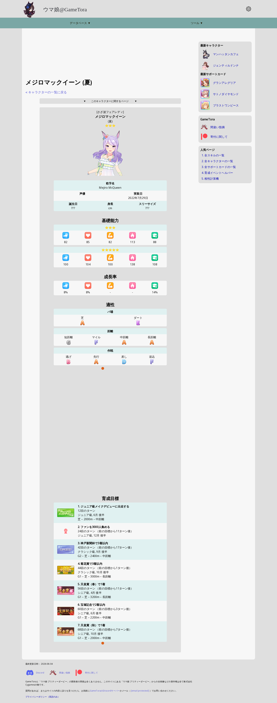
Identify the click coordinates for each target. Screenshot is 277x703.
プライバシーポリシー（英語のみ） (42, 696)
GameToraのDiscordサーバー (105, 690)
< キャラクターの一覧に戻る (46, 92)
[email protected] (140, 690)
